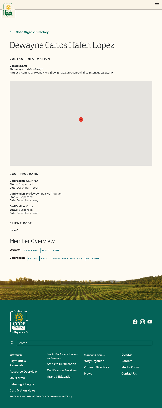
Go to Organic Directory (29, 32)
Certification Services (62, 370)
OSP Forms (17, 378)
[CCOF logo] (8, 10)
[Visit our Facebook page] (135, 321)
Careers (127, 361)
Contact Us (129, 373)
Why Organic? (94, 361)
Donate (127, 354)
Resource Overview (23, 371)
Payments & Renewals (18, 363)
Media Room (130, 367)
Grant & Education (59, 376)
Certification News (22, 390)
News (88, 373)
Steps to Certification (61, 364)
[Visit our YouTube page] (149, 321)
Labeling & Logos (22, 384)
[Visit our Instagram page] (142, 321)
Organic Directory (96, 367)
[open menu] (157, 5)
